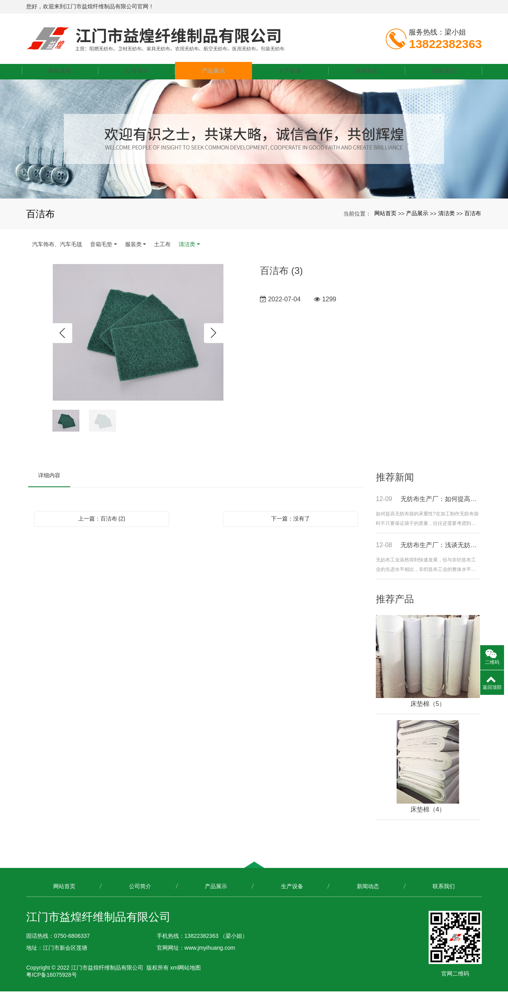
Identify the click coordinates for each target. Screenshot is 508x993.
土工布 (162, 246)
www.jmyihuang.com (210, 949)
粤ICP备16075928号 (51, 976)
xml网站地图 (185, 969)
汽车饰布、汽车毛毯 (57, 246)
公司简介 (140, 72)
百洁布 (472, 215)
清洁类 (446, 215)
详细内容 (49, 476)
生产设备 (292, 72)
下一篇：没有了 (290, 520)
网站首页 (64, 72)
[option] (138, 334)
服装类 (133, 246)
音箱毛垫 (101, 246)
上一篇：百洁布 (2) (101, 520)
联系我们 (444, 72)
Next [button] (214, 335)
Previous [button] (62, 335)
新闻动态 (368, 72)
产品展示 (216, 72)
